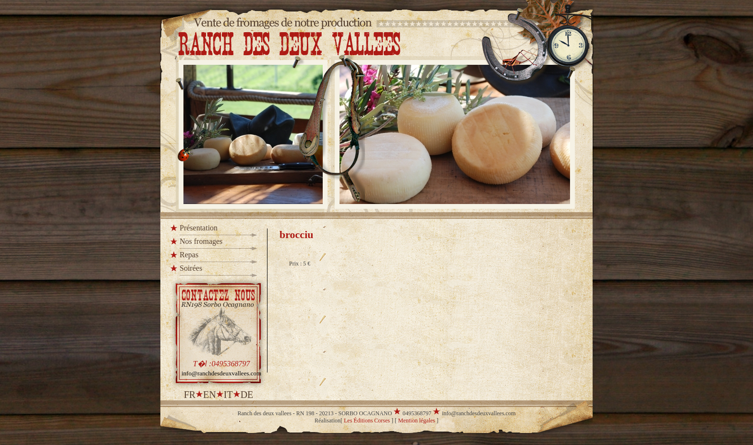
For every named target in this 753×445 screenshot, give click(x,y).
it (228, 394)
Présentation (199, 228)
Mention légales (416, 420)
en (209, 394)
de (247, 394)
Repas (189, 255)
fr (189, 394)
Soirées (191, 268)
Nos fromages (201, 241)
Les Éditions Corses (367, 420)
